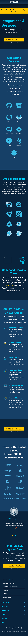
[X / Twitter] (9, 629)
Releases (6, 590)
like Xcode (9, 285)
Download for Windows (10, 586)
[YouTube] (21, 629)
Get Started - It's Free (14, 40)
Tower (14, 2)
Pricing (5, 593)
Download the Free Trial (14, 566)
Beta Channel (7, 597)
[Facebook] (6, 629)
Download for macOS (9, 583)
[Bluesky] (12, 629)
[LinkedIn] (18, 629)
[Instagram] (15, 629)
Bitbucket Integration (15, 85)
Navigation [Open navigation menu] (2, 2)
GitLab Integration (15, 88)
